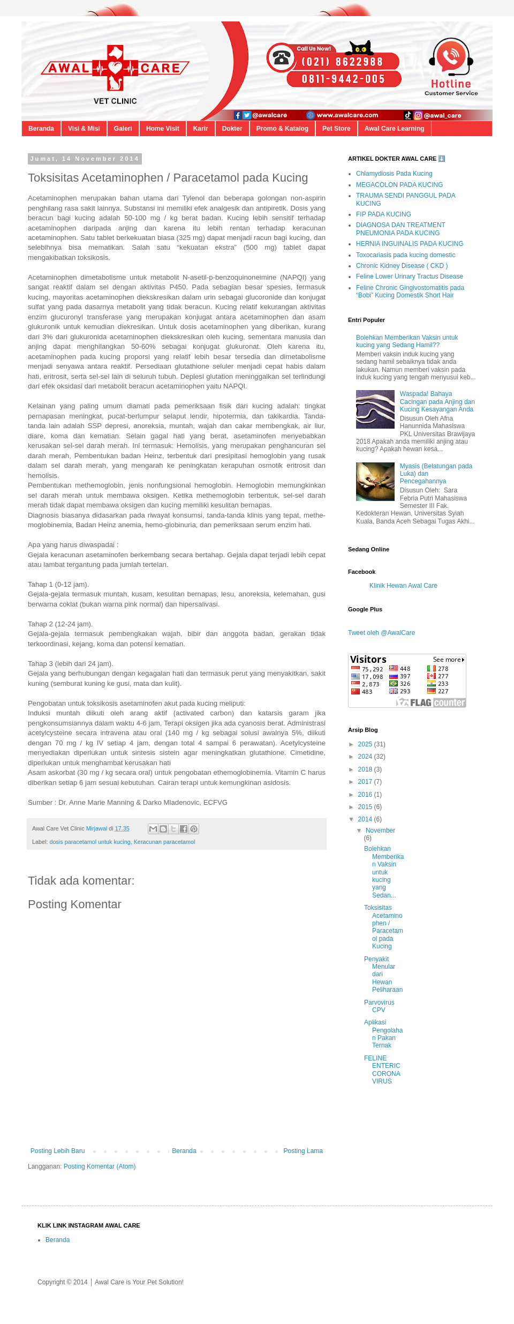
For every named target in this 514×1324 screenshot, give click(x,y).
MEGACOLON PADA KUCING (399, 185)
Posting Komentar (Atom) (100, 1166)
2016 (366, 794)
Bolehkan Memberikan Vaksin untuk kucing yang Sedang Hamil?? (407, 341)
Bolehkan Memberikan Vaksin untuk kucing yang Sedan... (384, 872)
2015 (366, 807)
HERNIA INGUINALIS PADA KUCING (410, 244)
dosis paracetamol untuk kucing (89, 842)
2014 (366, 819)
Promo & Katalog (282, 128)
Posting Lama (303, 1151)
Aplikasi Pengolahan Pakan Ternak (383, 1034)
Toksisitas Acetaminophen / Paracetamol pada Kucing (383, 927)
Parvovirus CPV (379, 1006)
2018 (366, 769)
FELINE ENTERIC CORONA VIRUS (382, 1069)
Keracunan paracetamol (164, 842)
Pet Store (336, 128)
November (380, 830)
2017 (366, 782)
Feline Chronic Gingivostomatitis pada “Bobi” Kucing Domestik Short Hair (410, 291)
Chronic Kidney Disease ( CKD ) (402, 266)
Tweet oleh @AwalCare (381, 633)
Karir (200, 128)
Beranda (41, 128)
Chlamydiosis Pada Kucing (394, 173)
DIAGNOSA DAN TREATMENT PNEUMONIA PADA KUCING (400, 228)
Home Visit (162, 128)
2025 (366, 744)
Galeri (123, 128)
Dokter (232, 128)
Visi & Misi (84, 128)
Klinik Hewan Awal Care (403, 585)
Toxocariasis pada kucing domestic (405, 255)
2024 (366, 756)
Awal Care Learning (395, 128)
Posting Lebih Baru (58, 1151)
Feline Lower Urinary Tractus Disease (409, 276)
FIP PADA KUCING (383, 214)
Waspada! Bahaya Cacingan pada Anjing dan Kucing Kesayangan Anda (437, 401)
